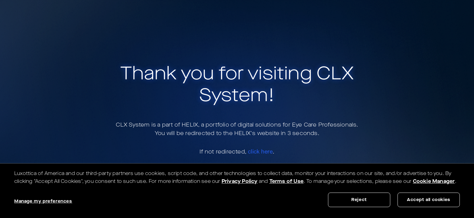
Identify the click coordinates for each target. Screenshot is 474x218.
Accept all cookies (428, 200)
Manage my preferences (43, 201)
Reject (359, 200)
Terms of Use (286, 181)
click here (260, 151)
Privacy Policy (240, 181)
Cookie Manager (434, 181)
